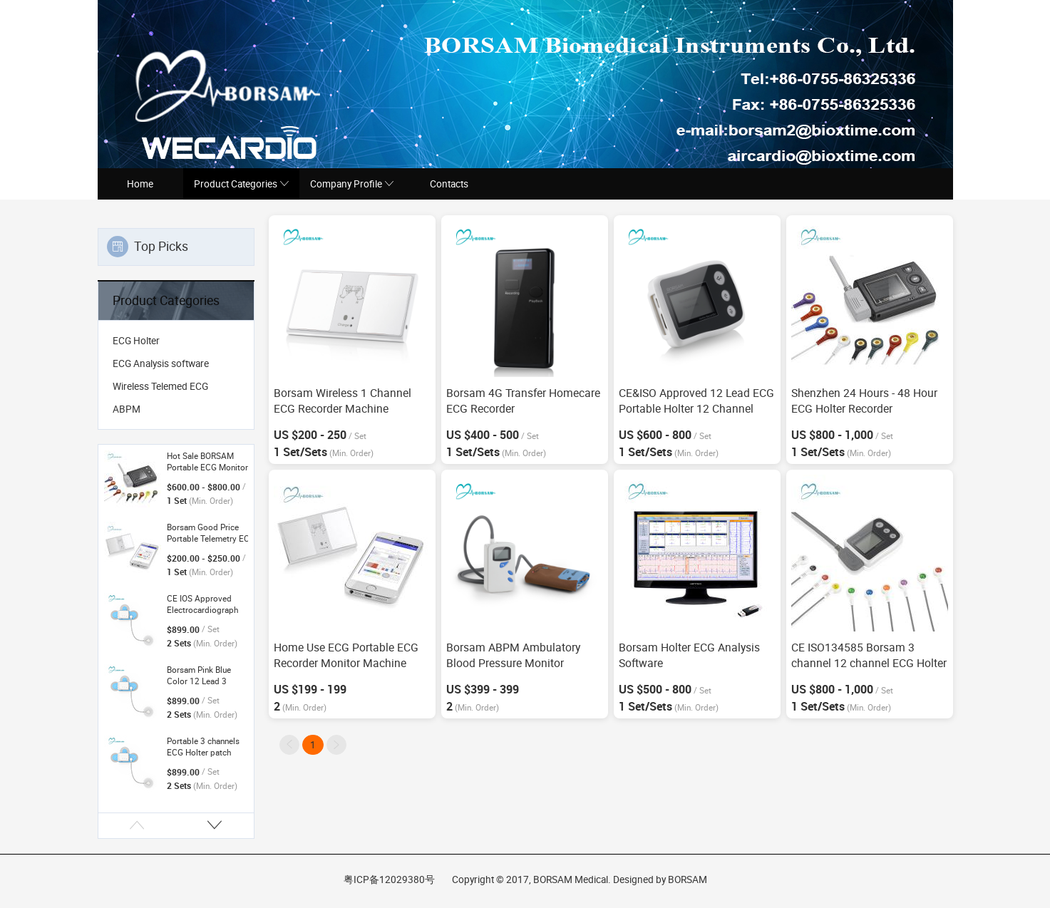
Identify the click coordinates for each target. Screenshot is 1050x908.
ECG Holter (136, 340)
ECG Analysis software (161, 363)
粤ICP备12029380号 (389, 879)
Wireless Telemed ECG (160, 386)
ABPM (126, 409)
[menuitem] (176, 340)
